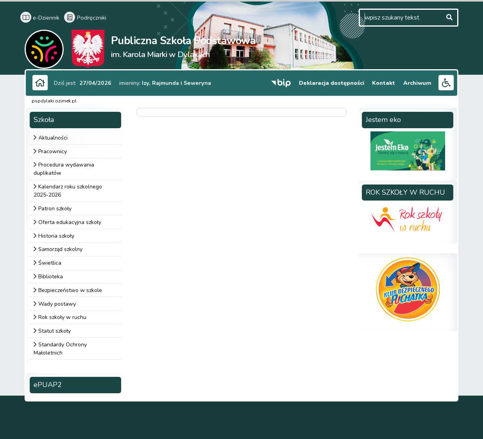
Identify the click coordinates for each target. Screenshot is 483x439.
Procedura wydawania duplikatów (64, 169)
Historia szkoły (56, 236)
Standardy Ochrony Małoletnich (60, 349)
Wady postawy (57, 304)
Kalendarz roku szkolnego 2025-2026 (68, 191)
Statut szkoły (54, 331)
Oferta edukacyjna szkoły (69, 222)
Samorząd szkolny (60, 249)
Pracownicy (52, 151)
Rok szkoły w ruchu (62, 317)
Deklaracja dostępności (332, 82)
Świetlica (49, 263)
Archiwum (417, 82)
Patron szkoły (55, 208)
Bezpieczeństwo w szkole (70, 290)
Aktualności (53, 138)
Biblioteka (50, 276)
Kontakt (384, 82)
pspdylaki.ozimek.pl (54, 101)
